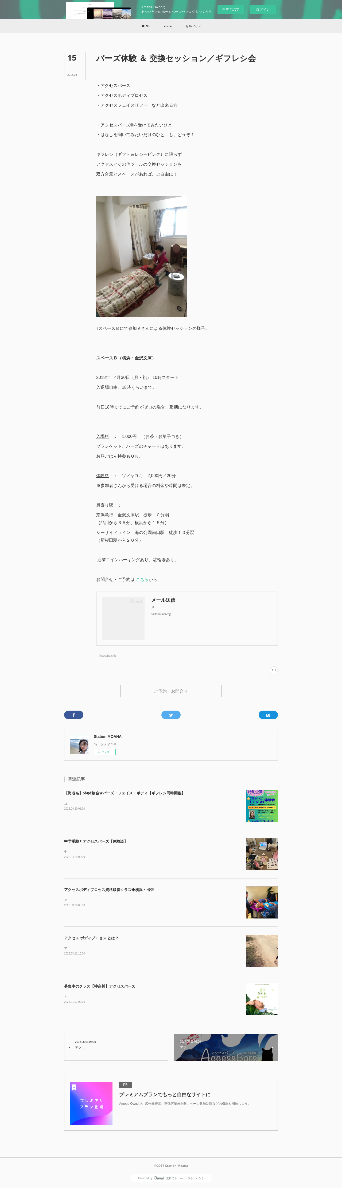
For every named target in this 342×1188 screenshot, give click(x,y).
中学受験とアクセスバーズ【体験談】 (96, 842)
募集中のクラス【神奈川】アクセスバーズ (99, 987)
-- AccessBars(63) (107, 655)
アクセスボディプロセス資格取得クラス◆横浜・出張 (109, 890)
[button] (145, 26)
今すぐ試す (230, 9)
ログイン (263, 9)
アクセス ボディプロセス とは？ (91, 938)
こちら (142, 579)
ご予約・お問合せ (171, 691)
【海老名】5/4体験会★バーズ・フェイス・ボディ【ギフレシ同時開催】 (124, 793)
